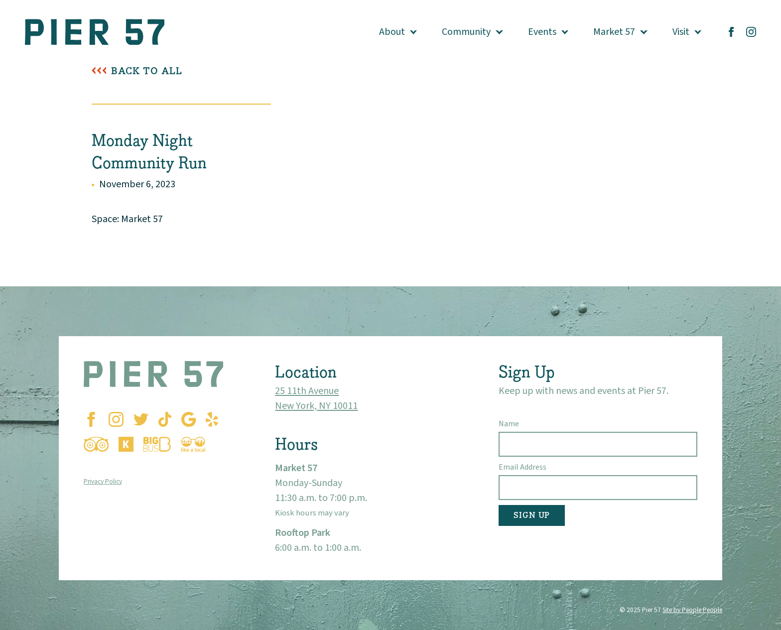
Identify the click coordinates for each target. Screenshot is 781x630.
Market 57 (614, 32)
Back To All (146, 71)
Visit (680, 32)
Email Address (522, 467)
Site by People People (692, 610)
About (392, 32)
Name (509, 423)
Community (466, 32)
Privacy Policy (103, 481)
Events (542, 32)
